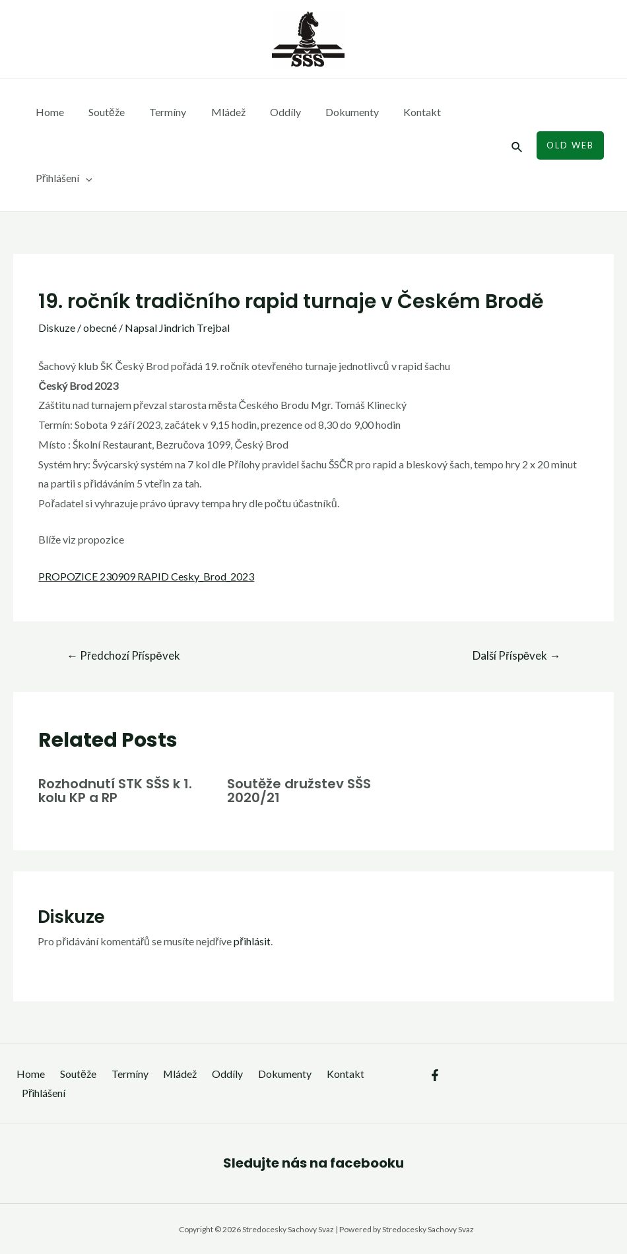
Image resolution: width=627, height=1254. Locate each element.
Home (48, 112)
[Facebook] (435, 1074)
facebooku (367, 1161)
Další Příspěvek (516, 655)
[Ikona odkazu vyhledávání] (517, 145)
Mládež (216, 112)
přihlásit (252, 939)
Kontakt (399, 112)
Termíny (159, 112)
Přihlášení (62, 178)
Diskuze (56, 327)
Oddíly (269, 112)
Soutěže (101, 112)
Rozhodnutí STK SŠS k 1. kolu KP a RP (115, 790)
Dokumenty (333, 112)
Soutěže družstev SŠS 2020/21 (299, 790)
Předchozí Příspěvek (123, 655)
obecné (100, 327)
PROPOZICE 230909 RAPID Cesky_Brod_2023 (146, 576)
